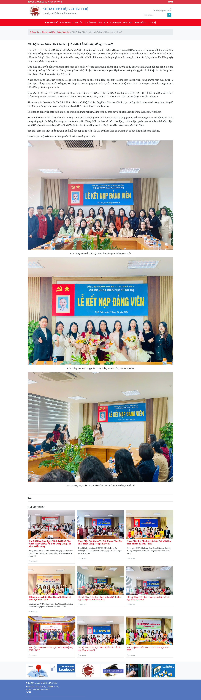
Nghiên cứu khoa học (121, 23)
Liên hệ (152, 23)
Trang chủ (51, 23)
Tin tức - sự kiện (48, 32)
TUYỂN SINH (90, 23)
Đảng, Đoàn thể (63, 32)
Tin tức (78, 23)
